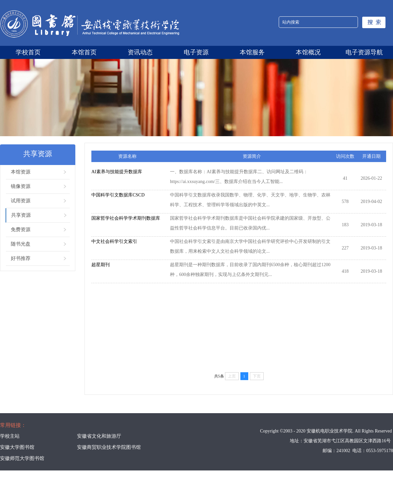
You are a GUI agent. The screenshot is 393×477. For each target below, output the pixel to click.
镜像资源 (20, 186)
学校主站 (10, 436)
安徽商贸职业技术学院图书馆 (109, 447)
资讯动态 (140, 52)
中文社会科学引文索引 (114, 241)
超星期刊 (100, 264)
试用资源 (20, 200)
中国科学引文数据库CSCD (118, 195)
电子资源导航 (364, 52)
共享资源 (21, 215)
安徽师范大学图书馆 (22, 458)
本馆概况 (308, 52)
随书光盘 (20, 244)
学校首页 (28, 52)
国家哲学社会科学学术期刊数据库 (125, 218)
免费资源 (20, 229)
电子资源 (196, 52)
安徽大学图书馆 (17, 447)
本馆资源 (20, 171)
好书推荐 (20, 258)
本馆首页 (84, 52)
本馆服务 (252, 52)
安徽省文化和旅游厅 (99, 436)
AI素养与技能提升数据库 (116, 171)
